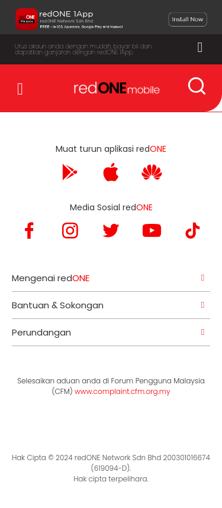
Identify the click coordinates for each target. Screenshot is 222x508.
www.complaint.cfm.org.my (122, 391)
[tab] (111, 278)
